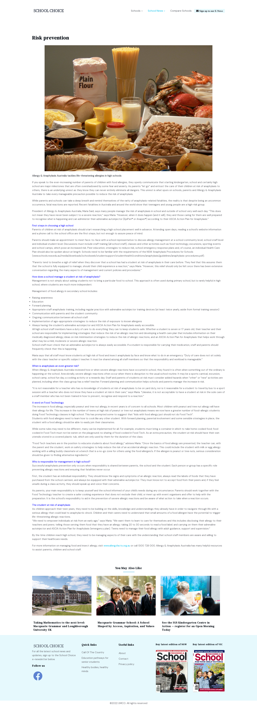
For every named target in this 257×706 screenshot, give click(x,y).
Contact (123, 658)
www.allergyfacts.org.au (117, 545)
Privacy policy (126, 664)
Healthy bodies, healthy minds (95, 669)
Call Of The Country (93, 652)
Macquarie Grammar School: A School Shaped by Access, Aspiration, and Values (126, 624)
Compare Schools (181, 11)
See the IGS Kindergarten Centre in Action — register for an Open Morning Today (188, 626)
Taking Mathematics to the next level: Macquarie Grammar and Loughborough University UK (60, 626)
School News (155, 11)
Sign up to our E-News (211, 11)
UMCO (122, 703)
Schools (135, 11)
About (122, 653)
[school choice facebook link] (38, 678)
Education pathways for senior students (95, 660)
